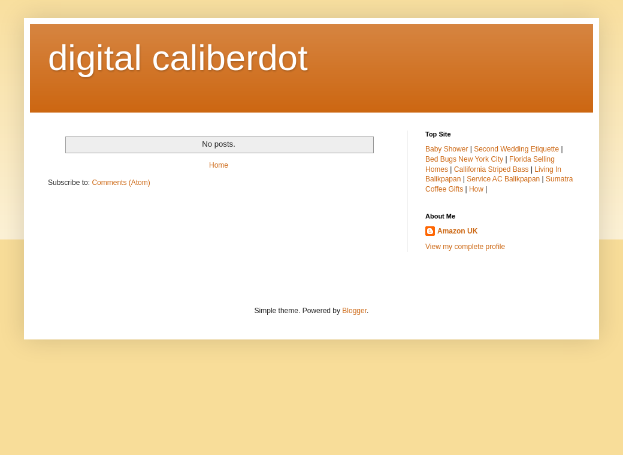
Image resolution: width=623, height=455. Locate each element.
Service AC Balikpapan (503, 179)
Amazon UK (457, 231)
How (476, 189)
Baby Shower (446, 149)
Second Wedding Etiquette (516, 149)
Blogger (354, 311)
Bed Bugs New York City (464, 159)
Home (218, 165)
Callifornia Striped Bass (491, 169)
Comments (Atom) (121, 182)
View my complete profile (465, 246)
